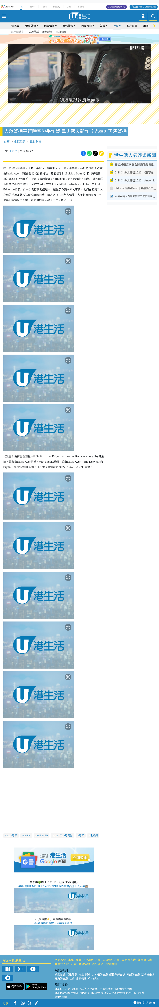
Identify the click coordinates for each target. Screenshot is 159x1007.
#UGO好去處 (62, 989)
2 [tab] (75, 39)
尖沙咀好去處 (92, 960)
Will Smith (42, 835)
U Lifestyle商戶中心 (116, 7)
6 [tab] (88, 39)
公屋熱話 (34, 31)
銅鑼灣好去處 (111, 960)
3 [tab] (78, 39)
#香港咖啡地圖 (123, 989)
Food (44, 6)
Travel (32, 6)
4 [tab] (82, 39)
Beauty (56, 6)
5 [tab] (85, 39)
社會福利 (111, 964)
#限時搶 (84, 993)
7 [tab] (78, 43)
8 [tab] (82, 43)
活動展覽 (60, 960)
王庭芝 (13, 151)
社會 (116, 25)
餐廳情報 (84, 964)
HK (20, 6)
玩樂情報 (49, 25)
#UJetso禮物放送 (101, 993)
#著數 (141, 993)
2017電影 (11, 835)
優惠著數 (30, 25)
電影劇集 (35, 141)
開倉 (78, 960)
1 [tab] (72, 39)
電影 (81, 835)
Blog (69, 6)
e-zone (81, 6)
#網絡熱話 (61, 997)
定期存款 (61, 31)
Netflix (26, 835)
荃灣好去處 (145, 960)
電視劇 (94, 835)
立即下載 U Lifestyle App (145, 7)
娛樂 (102, 25)
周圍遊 (147, 25)
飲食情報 (86, 25)
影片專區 (132, 25)
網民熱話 (60, 974)
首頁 (7, 141)
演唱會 (15, 25)
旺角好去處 (62, 964)
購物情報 (68, 25)
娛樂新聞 (47, 31)
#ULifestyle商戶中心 (124, 993)
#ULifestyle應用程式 (66, 993)
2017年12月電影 (63, 835)
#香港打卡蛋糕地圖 (101, 989)
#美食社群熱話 (80, 989)
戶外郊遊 (97, 964)
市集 (71, 960)
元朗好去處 (129, 960)
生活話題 (19, 141)
